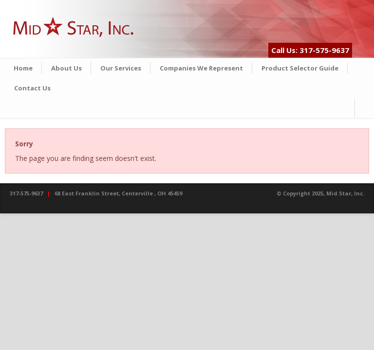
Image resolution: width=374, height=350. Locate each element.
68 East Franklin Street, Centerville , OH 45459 (118, 193)
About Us (66, 68)
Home (23, 68)
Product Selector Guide (300, 68)
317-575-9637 (26, 193)
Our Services (120, 68)
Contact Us (32, 88)
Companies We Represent (201, 68)
